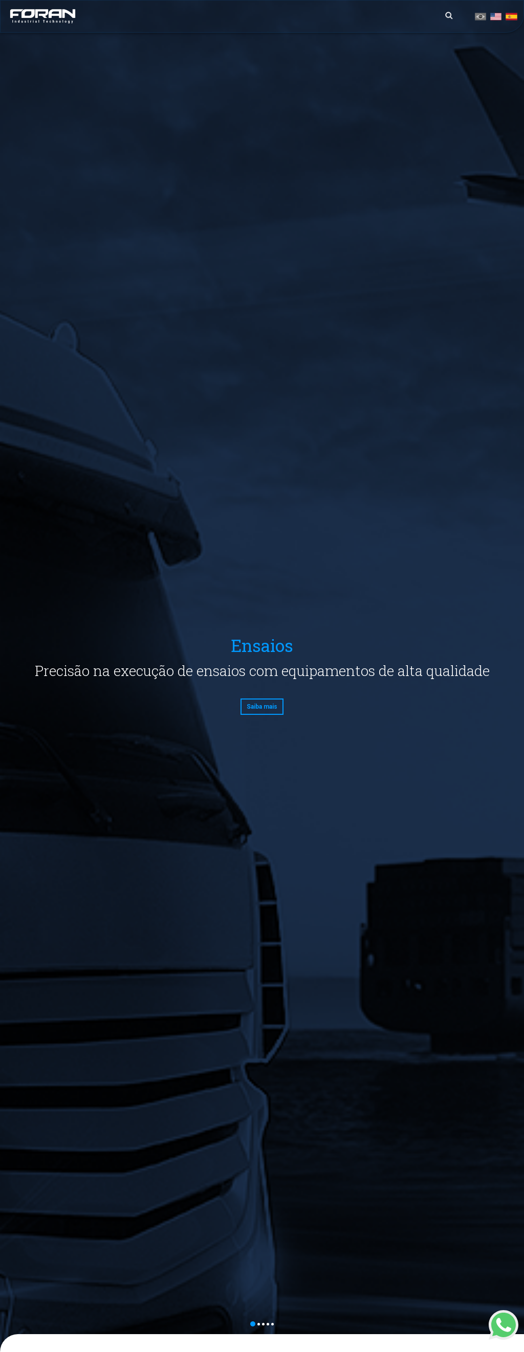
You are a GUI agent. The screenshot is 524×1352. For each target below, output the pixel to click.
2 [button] (258, 1324)
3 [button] (263, 1324)
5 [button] (272, 1324)
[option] (262, 676)
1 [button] (252, 1323)
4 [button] (268, 1324)
